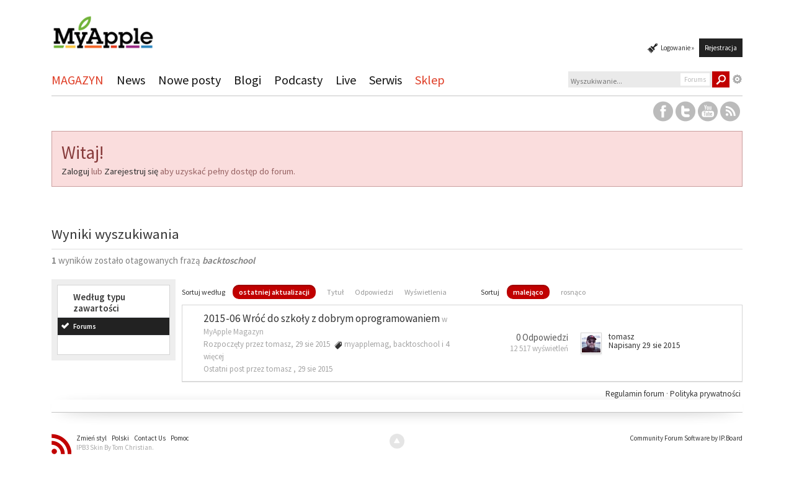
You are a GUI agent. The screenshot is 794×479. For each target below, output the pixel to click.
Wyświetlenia (425, 292)
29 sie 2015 (315, 369)
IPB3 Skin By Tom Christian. (115, 447)
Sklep (430, 79)
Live (346, 79)
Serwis (385, 79)
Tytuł (335, 292)
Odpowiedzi (374, 292)
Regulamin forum (635, 393)
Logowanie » (677, 47)
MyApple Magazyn (233, 331)
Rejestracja (721, 47)
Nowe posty (189, 79)
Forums (84, 326)
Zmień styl (91, 438)
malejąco (528, 292)
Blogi (247, 79)
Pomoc (180, 438)
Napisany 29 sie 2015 (644, 345)
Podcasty (298, 79)
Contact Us (150, 438)
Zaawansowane (738, 79)
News (131, 79)
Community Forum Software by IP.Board (686, 438)
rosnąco (573, 292)
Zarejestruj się (131, 171)
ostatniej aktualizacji (274, 292)
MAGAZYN (77, 79)
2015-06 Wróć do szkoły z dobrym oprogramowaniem (321, 318)
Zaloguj (75, 171)
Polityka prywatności (705, 393)
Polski (120, 438)
